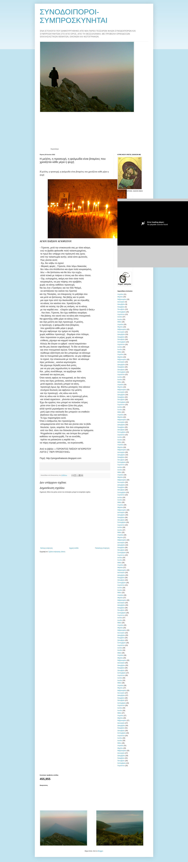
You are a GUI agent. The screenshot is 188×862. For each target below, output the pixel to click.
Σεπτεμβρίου (121, 312)
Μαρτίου (120, 297)
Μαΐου (119, 322)
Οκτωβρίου (121, 309)
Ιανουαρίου (121, 302)
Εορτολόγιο (55, 149)
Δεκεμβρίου (121, 304)
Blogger (100, 851)
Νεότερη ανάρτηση (46, 548)
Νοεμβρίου (120, 307)
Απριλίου (120, 294)
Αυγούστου (121, 314)
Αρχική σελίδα (73, 548)
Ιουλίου (119, 317)
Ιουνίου (119, 319)
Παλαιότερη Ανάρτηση (102, 548)
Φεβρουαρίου (121, 299)
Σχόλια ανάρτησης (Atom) (56, 552)
